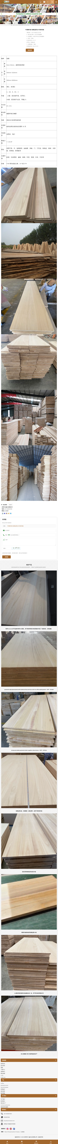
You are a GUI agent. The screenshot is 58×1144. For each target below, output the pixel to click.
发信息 (6, 557)
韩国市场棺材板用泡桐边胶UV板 (29, 932)
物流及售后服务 (4, 1107)
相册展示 (3, 1071)
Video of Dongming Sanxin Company (12, 1131)
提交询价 (3, 1065)
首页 (13, 25)
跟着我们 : (3, 1128)
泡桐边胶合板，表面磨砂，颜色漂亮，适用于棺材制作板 (29, 811)
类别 (17, 25)
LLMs (2, 1075)
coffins (2, 1083)
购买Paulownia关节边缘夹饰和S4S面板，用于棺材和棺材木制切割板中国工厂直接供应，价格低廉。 (29, 628)
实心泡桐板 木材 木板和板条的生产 (29, 1054)
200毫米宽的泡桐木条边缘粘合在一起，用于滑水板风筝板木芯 (29, 993)
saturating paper (4, 1087)
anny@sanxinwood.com (9, 1120)
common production (5, 1105)
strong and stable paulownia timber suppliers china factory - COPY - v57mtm (29, 750)
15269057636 (7, 1117)
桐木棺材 (3, 1091)
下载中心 (3, 1069)
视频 (2, 1067)
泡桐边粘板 (21, 25)
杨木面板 (3, 1093)
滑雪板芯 (3, 1089)
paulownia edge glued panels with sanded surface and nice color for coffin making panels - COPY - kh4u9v (29, 689)
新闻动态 (3, 1063)
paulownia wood (4, 1085)
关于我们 (3, 1099)
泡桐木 (10, 504)
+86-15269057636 (8, 1113)
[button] (26, 22)
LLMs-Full (3, 1077)
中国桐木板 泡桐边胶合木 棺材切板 (15, 526)
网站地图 (3, 1073)
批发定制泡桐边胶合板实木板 (29, 871)
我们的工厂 (3, 1103)
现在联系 (30, 50)
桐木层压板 (26, 25)
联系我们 (3, 1101)
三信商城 (22, 1131)
